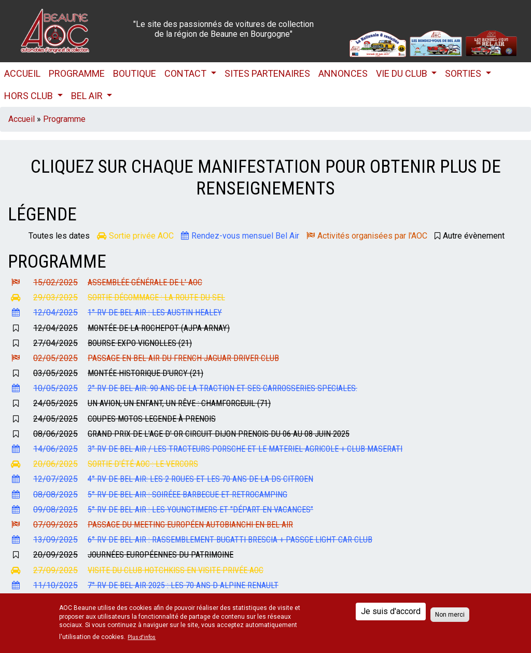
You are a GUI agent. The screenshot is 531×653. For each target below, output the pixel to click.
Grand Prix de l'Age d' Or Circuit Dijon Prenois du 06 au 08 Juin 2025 (219, 434)
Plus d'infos (142, 637)
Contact (186, 73)
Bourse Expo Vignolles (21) (140, 343)
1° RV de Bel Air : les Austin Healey (155, 312)
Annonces (343, 73)
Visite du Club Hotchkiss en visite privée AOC (175, 570)
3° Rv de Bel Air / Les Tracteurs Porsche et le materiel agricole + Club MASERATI (245, 449)
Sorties (464, 73)
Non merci (450, 614)
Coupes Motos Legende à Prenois (152, 419)
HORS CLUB (29, 95)
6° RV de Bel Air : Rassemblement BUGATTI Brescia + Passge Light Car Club (230, 540)
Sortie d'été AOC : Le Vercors (143, 464)
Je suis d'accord (391, 611)
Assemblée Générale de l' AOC (145, 282)
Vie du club (402, 73)
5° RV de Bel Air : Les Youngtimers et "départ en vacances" (200, 510)
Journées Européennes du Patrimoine (160, 555)
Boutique (134, 73)
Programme (77, 73)
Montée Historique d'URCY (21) (145, 373)
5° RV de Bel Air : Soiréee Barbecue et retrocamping (187, 494)
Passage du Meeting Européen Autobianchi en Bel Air (190, 525)
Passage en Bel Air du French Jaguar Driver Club (183, 358)
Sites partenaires (267, 73)
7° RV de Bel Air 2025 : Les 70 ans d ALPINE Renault (183, 585)
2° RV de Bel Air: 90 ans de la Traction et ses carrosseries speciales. (222, 388)
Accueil (22, 73)
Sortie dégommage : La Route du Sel (156, 297)
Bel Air (88, 95)
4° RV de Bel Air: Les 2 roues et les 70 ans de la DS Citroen (200, 479)
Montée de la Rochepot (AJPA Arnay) (159, 328)
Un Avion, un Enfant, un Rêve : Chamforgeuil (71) (179, 403)
